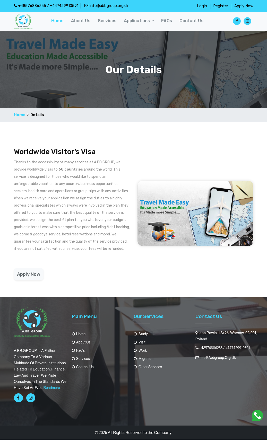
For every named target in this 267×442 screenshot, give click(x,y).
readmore (52, 390)
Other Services (149, 369)
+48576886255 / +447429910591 (46, 5)
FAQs (168, 22)
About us (82, 22)
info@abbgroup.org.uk (106, 5)
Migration (144, 361)
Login (202, 6)
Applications (140, 22)
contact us (193, 22)
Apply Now (243, 6)
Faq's (79, 352)
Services (109, 22)
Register (220, 6)
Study (141, 336)
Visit (140, 344)
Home (60, 22)
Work (141, 352)
